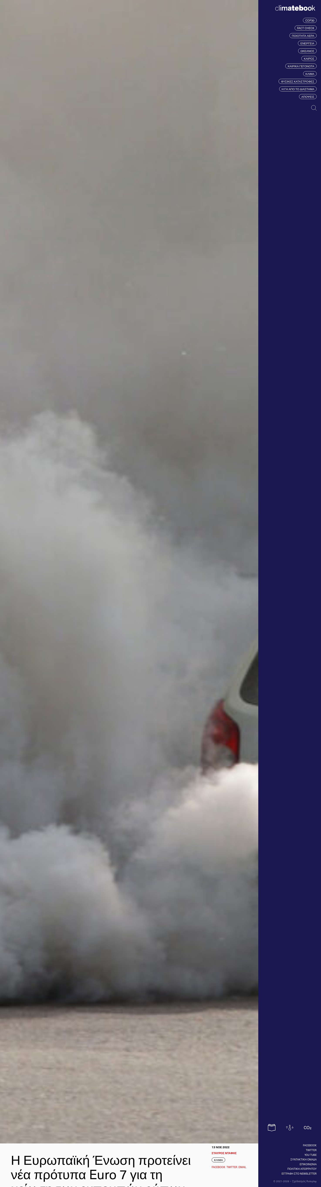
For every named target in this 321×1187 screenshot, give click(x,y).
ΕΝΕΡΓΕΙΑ (307, 43)
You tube (310, 1155)
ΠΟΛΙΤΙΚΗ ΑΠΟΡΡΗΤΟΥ (302, 1169)
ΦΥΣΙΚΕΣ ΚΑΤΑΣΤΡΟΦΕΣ (297, 81)
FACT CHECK (305, 28)
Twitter (311, 1150)
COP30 (309, 20)
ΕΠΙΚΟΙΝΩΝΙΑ (308, 1164)
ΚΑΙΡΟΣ (309, 58)
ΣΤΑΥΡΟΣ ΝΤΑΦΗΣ (224, 1153)
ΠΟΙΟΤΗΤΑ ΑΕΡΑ (303, 36)
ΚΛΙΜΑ (310, 74)
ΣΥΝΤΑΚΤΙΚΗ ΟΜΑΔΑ (304, 1159)
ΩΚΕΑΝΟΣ (307, 51)
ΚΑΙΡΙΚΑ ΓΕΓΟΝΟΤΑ (301, 66)
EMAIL (242, 1167)
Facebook (310, 1145)
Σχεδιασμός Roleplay (304, 1181)
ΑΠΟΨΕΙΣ (307, 97)
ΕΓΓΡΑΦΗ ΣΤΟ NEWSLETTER (299, 1173)
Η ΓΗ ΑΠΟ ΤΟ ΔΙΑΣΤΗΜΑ (298, 89)
